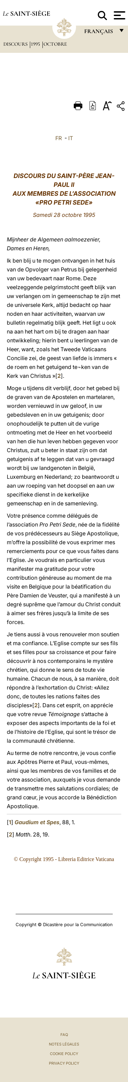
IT (70, 138)
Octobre (55, 44)
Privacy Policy (64, 1063)
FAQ (64, 1034)
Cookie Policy (64, 1053)
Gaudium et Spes (37, 822)
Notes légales (64, 1044)
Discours (16, 44)
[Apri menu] (118, 15)
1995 (36, 44)
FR (58, 138)
